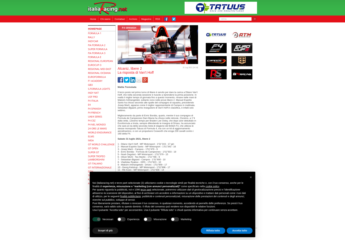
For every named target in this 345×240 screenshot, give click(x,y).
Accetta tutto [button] (239, 230)
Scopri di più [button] (105, 230)
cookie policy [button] (212, 186)
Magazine (146, 19)
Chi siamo (105, 19)
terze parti (146, 189)
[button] (251, 177)
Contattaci (120, 19)
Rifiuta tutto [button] (213, 230)
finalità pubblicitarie (130, 196)
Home (93, 19)
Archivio (133, 19)
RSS (157, 19)
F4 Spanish (129, 27)
